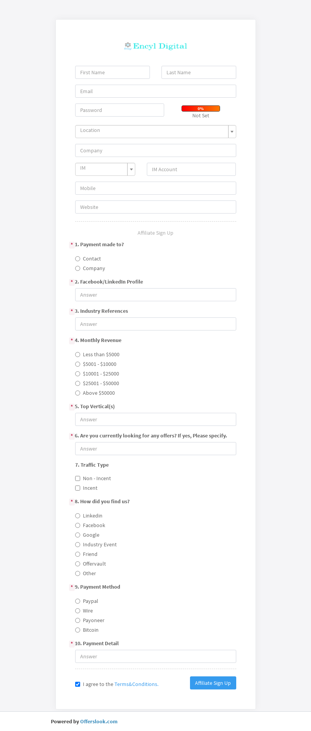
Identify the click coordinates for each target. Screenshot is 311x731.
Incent (86, 487)
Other (85, 573)
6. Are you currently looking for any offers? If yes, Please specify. (151, 436)
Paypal (86, 600)
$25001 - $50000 (97, 383)
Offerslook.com (99, 721)
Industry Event (96, 544)
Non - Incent (93, 478)
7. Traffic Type (92, 464)
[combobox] (155, 131)
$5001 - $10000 (95, 363)
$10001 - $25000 (97, 373)
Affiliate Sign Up (213, 682)
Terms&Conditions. (136, 684)
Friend (86, 554)
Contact (88, 258)
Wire (84, 610)
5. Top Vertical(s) (95, 407)
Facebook (90, 525)
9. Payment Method (98, 587)
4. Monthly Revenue (98, 340)
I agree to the (116, 684)
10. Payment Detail (97, 644)
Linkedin (89, 515)
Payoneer (89, 620)
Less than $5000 (97, 354)
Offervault (90, 563)
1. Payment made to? (99, 245)
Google (87, 534)
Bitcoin (87, 629)
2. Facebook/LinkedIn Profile (109, 282)
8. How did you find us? (102, 502)
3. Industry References (101, 311)
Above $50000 (95, 392)
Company (90, 268)
